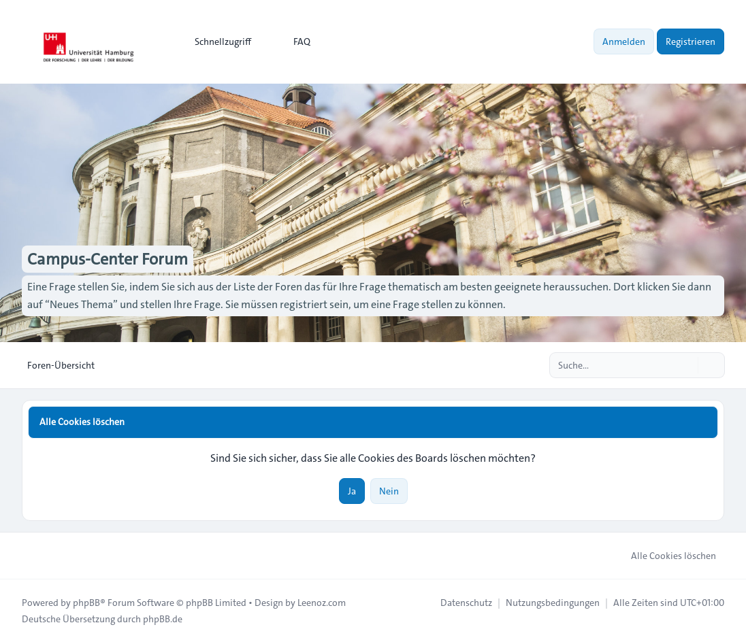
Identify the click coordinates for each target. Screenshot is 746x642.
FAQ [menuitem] (293, 41)
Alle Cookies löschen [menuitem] (664, 555)
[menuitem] (217, 41)
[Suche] (686, 365)
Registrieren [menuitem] (690, 41)
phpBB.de (162, 619)
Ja (352, 491)
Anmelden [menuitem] (623, 41)
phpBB (86, 602)
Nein (389, 491)
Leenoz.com (321, 602)
